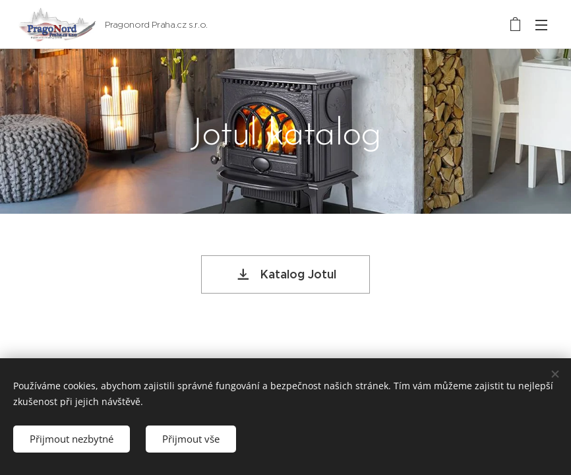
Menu (541, 25)
